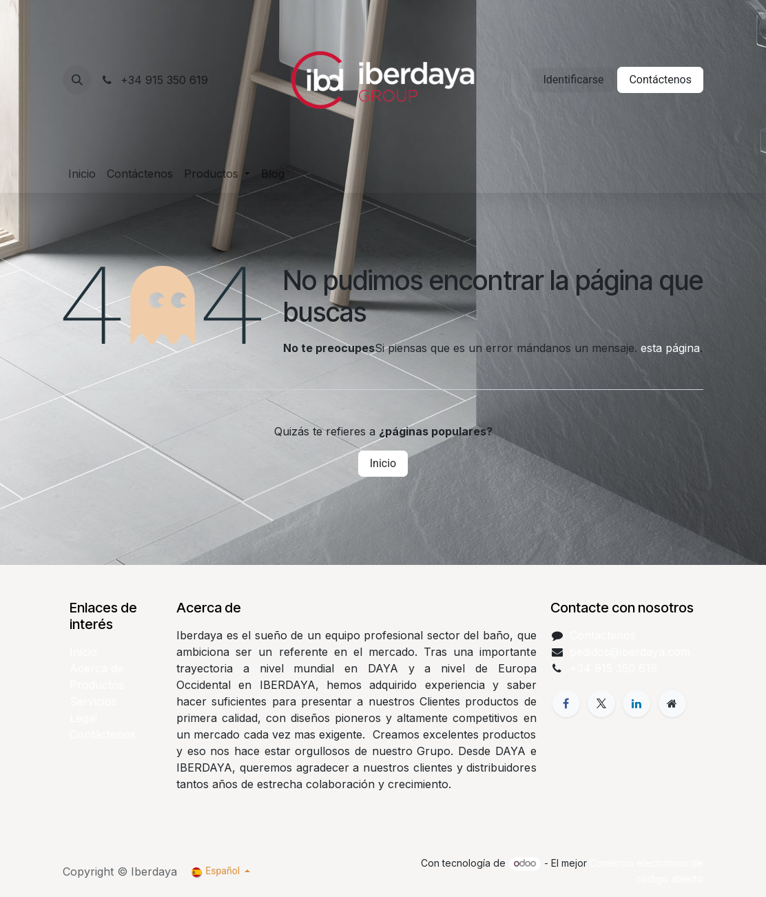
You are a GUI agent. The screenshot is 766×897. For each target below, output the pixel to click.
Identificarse (573, 79)
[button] (77, 79)
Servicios (93, 701)
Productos (97, 685)
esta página (670, 348)
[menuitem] (82, 173)
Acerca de (96, 668)
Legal (83, 718)
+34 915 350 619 (154, 80)
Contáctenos (660, 79)
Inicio (383, 463)
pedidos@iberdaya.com (630, 652)
